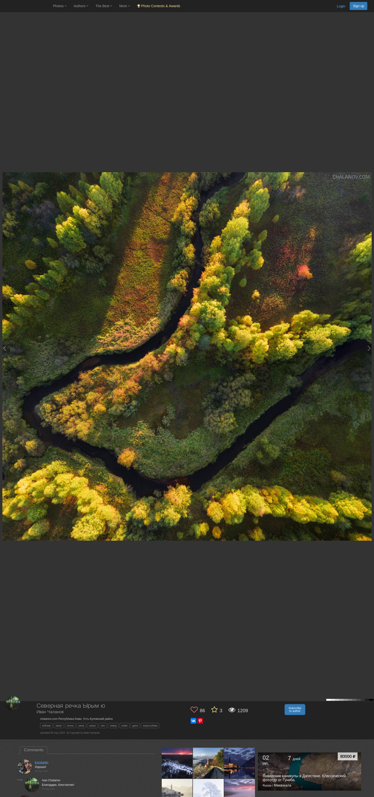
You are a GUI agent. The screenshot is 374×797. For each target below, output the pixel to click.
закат (59, 725)
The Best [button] (103, 6)
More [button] (124, 6)
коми (125, 725)
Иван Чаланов (50, 712)
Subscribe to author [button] (295, 709)
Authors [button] (81, 6)
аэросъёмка (150, 725)
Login (341, 6)
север (113, 725)
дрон (135, 725)
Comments (33, 750)
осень (70, 725)
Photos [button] (60, 6)
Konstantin (41, 762)
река (81, 725)
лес (103, 725)
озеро (92, 725)
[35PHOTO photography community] (26, 6)
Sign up (358, 6)
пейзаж (46, 725)
